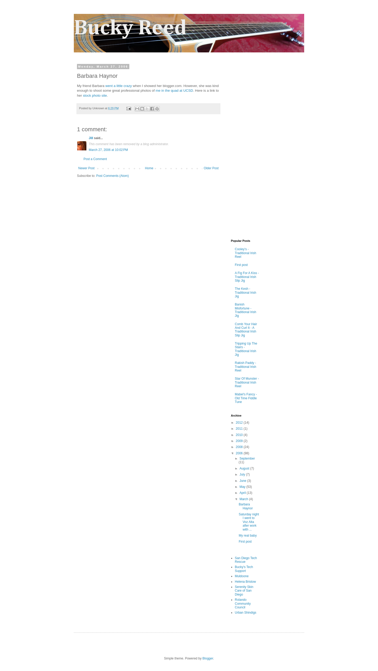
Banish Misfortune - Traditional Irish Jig (245, 310)
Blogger (207, 658)
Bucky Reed (130, 28)
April (243, 493)
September (247, 458)
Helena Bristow (245, 581)
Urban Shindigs (245, 612)
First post (241, 265)
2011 (240, 428)
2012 (240, 422)
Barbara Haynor (246, 506)
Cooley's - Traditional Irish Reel (245, 253)
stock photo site (95, 95)
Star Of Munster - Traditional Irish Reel (247, 382)
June (243, 481)
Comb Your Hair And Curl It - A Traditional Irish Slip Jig (246, 329)
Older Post (211, 168)
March (244, 499)
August (245, 468)
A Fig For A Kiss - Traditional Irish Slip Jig (247, 276)
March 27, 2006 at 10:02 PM (108, 150)
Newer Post (86, 168)
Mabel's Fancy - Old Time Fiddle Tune (246, 398)
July (243, 474)
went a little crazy (118, 86)
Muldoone (242, 576)
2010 (240, 435)
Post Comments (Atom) (112, 176)
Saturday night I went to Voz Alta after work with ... (249, 521)
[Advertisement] (246, 151)
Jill (91, 138)
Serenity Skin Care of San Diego (244, 590)
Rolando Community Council (243, 603)
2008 (240, 447)
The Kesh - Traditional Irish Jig (245, 292)
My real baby (248, 535)
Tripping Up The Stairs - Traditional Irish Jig (246, 349)
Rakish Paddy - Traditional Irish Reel (245, 366)
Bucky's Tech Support (244, 568)
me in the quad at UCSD (174, 90)
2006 (240, 453)
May (243, 487)
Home (149, 168)
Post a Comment (95, 159)
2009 (240, 441)
